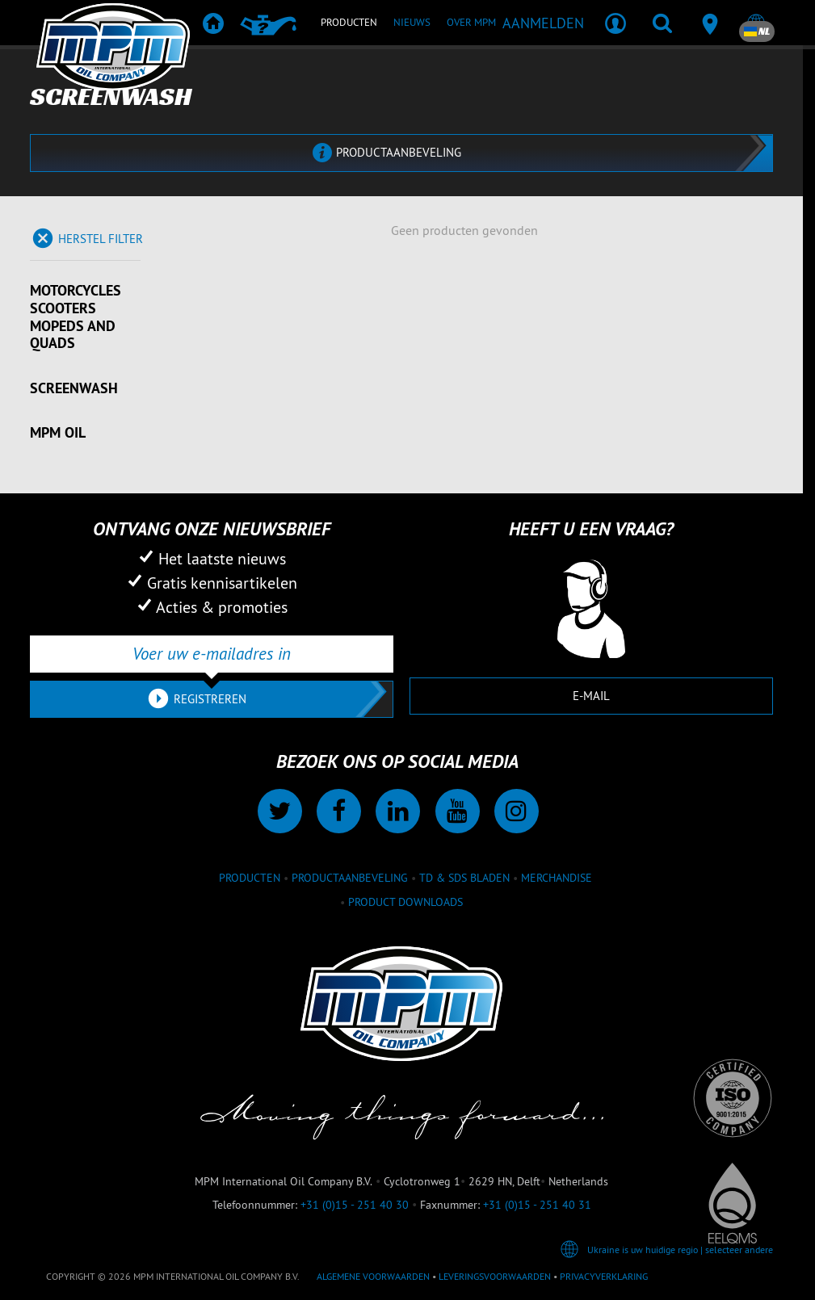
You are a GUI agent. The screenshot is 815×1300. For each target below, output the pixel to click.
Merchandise (556, 877)
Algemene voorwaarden (373, 1276)
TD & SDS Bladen (464, 877)
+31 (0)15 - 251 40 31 (537, 1204)
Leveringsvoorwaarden (495, 1276)
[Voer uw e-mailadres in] (211, 654)
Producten (249, 877)
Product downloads (405, 902)
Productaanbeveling (350, 877)
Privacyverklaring (604, 1276)
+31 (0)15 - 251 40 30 (354, 1204)
